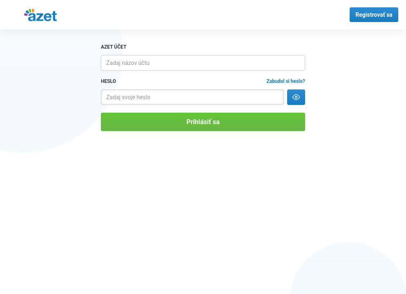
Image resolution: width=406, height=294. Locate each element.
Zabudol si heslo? (286, 81)
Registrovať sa (374, 14)
